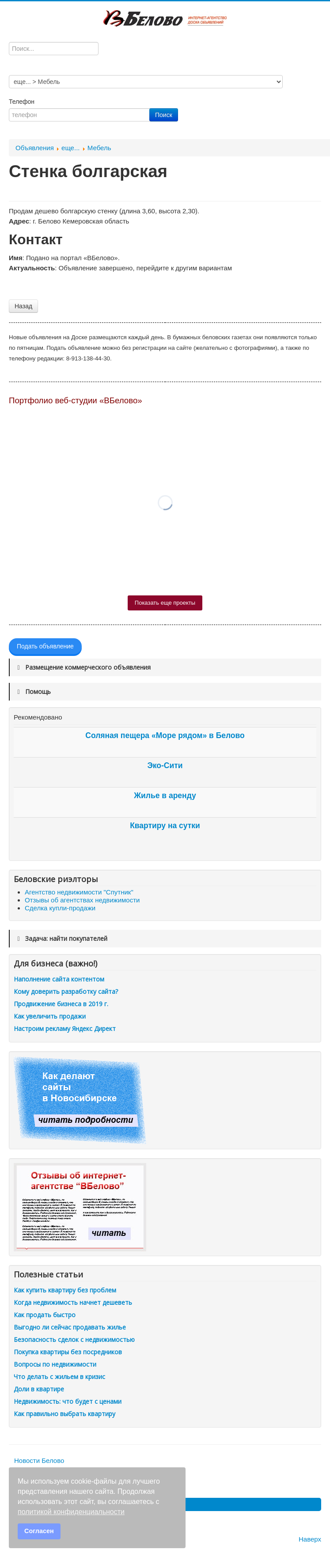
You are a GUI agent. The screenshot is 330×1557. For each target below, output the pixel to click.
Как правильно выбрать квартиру (64, 1413)
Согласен (39, 1530)
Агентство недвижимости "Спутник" (79, 892)
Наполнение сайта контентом (59, 979)
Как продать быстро (45, 1315)
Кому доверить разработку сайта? (66, 991)
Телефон (22, 101)
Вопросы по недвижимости (55, 1364)
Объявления (34, 148)
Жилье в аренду (165, 795)
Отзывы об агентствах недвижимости (82, 900)
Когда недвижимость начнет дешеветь (73, 1302)
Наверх (310, 1539)
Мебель (99, 148)
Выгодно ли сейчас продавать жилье (70, 1327)
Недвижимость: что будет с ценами (67, 1401)
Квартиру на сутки (165, 825)
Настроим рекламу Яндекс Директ (65, 1028)
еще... (70, 148)
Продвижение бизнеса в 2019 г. (61, 1004)
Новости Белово (39, 1460)
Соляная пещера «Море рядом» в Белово (164, 735)
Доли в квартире (39, 1389)
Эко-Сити (164, 765)
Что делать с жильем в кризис (59, 1376)
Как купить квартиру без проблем (65, 1290)
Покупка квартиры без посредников (68, 1352)
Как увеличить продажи (50, 1016)
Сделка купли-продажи (60, 908)
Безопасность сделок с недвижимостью (74, 1339)
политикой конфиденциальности (71, 1511)
